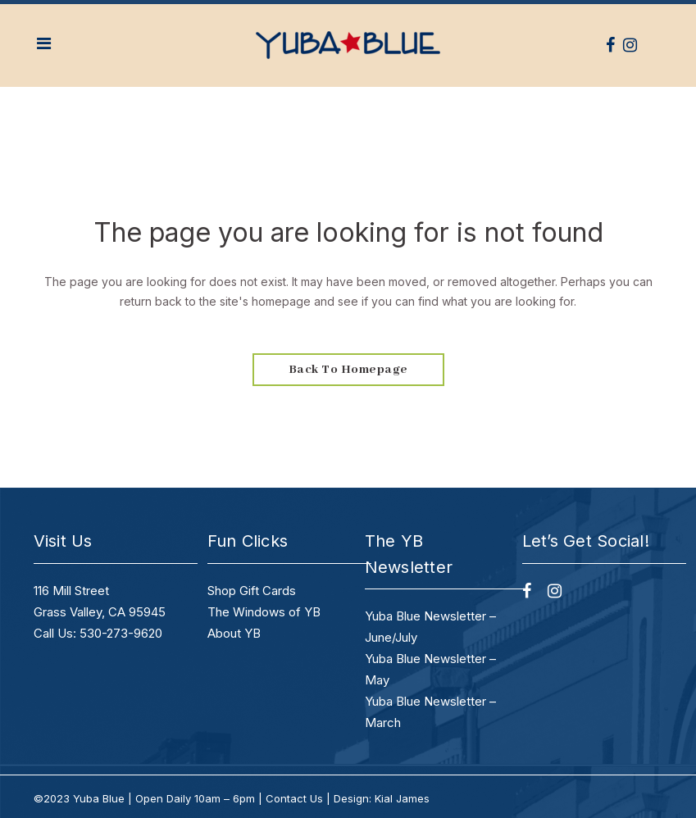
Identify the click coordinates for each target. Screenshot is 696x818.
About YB (234, 633)
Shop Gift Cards (251, 590)
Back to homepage (348, 369)
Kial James (402, 798)
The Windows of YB (264, 612)
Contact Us (294, 798)
